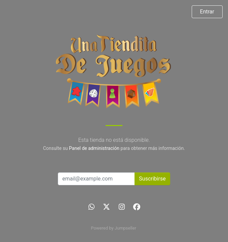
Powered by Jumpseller (113, 228)
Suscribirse (152, 178)
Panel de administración (94, 148)
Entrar (207, 11)
